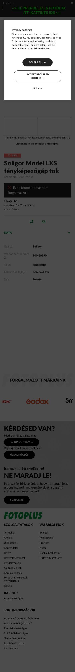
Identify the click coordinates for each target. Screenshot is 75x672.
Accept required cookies (37, 76)
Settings (37, 88)
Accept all (36, 62)
